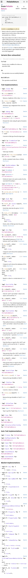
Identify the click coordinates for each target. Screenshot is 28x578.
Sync (7, 446)
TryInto (14, 568)
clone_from (8, 101)
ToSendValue (12, 540)
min (5, 256)
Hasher (14, 203)
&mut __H (10, 205)
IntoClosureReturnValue (11, 506)
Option (4, 319)
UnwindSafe (9, 456)
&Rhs (3, 300)
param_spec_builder (11, 192)
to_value (7, 387)
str (19, 184)
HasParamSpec (11, 165)
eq (5, 289)
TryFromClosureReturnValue (12, 558)
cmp (5, 235)
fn (15, 184)
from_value (13, 154)
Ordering (20, 236)
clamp (6, 269)
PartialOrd (10, 311)
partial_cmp (8, 315)
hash (5, 203)
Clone (8, 89)
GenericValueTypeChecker (10, 147)
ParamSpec (9, 170)
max (5, 244)
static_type (8, 375)
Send (7, 443)
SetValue (9, 174)
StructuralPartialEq (13, 425)
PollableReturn (13, 2)
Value (24, 129)
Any (9, 466)
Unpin (7, 449)
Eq (6, 420)
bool (18, 291)
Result (17, 118)
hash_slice (8, 213)
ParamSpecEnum (7, 172)
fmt (5, 116)
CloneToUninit (13, 487)
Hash (7, 199)
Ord (7, 230)
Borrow (10, 473)
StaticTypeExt (13, 526)
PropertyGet (12, 518)
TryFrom (14, 548)
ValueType (9, 403)
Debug (8, 111)
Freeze (7, 435)
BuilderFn (9, 184)
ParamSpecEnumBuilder (9, 187)
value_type (8, 393)
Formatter (5, 118)
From (3, 129)
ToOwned (11, 534)
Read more (24, 98)
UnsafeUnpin (9, 452)
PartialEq (9, 284)
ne (5, 298)
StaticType (10, 370)
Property (11, 512)
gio (2, 4)
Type (18, 375)
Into (12, 498)
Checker (8, 145)
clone (6, 93)
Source (3, 10)
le (5, 338)
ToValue (9, 382)
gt (5, 349)
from (5, 132)
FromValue (13, 140)
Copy (7, 415)
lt (5, 328)
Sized (9, 221)
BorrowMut (12, 479)
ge (5, 358)
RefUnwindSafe (10, 438)
